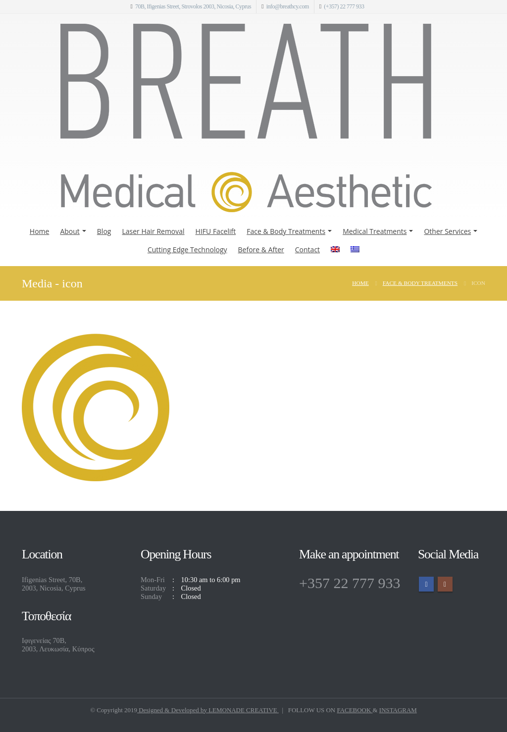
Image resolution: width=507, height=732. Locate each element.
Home (40, 231)
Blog (104, 231)
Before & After (261, 249)
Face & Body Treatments (286, 231)
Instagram (445, 584)
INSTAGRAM (398, 710)
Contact (307, 249)
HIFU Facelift (216, 231)
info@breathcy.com (287, 6)
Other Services (447, 231)
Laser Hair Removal (153, 231)
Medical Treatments (374, 231)
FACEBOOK (354, 710)
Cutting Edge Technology (187, 249)
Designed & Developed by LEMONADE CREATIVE (208, 710)
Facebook (426, 584)
